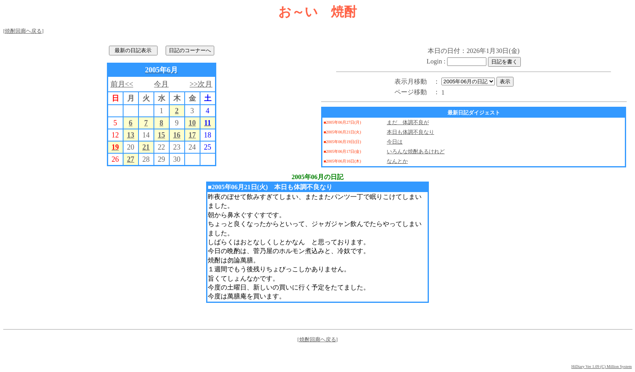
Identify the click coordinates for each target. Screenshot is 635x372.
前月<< (122, 84)
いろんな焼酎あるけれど (416, 151)
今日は (395, 142)
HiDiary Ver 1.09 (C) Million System (601, 366)
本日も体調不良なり (410, 132)
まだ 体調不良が (408, 122)
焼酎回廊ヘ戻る (23, 31)
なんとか (397, 161)
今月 (161, 84)
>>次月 (201, 84)
